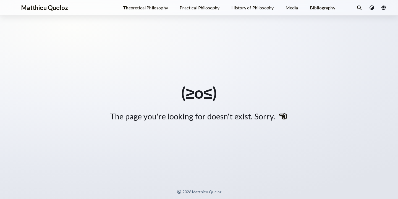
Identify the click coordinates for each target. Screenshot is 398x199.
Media (292, 7)
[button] (371, 7)
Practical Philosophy (199, 7)
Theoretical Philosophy (145, 7)
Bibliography (322, 7)
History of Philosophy (252, 7)
